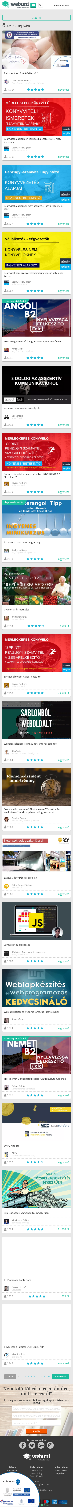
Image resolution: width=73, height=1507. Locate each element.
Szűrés (36, 17)
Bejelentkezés (61, 5)
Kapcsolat (12, 1470)
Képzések (61, 1473)
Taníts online (36, 1470)
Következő (60, 1376)
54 (49, 1376)
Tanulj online (61, 1470)
